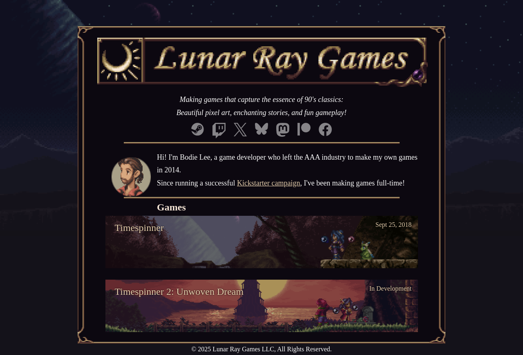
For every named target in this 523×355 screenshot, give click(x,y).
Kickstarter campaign (268, 183)
